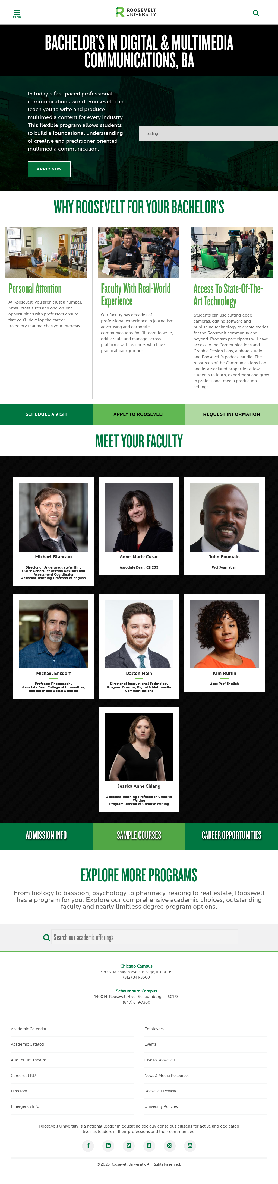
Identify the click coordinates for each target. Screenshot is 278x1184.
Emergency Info (25, 1106)
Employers (154, 1029)
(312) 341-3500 (136, 977)
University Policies (161, 1106)
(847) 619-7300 (136, 1002)
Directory (19, 1091)
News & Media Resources (166, 1075)
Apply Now (49, 169)
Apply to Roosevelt (138, 414)
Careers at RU (23, 1075)
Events (150, 1044)
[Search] (45, 936)
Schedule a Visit (46, 414)
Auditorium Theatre (28, 1060)
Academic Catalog (27, 1044)
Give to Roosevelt (159, 1060)
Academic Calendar (28, 1029)
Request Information (231, 414)
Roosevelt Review (160, 1091)
